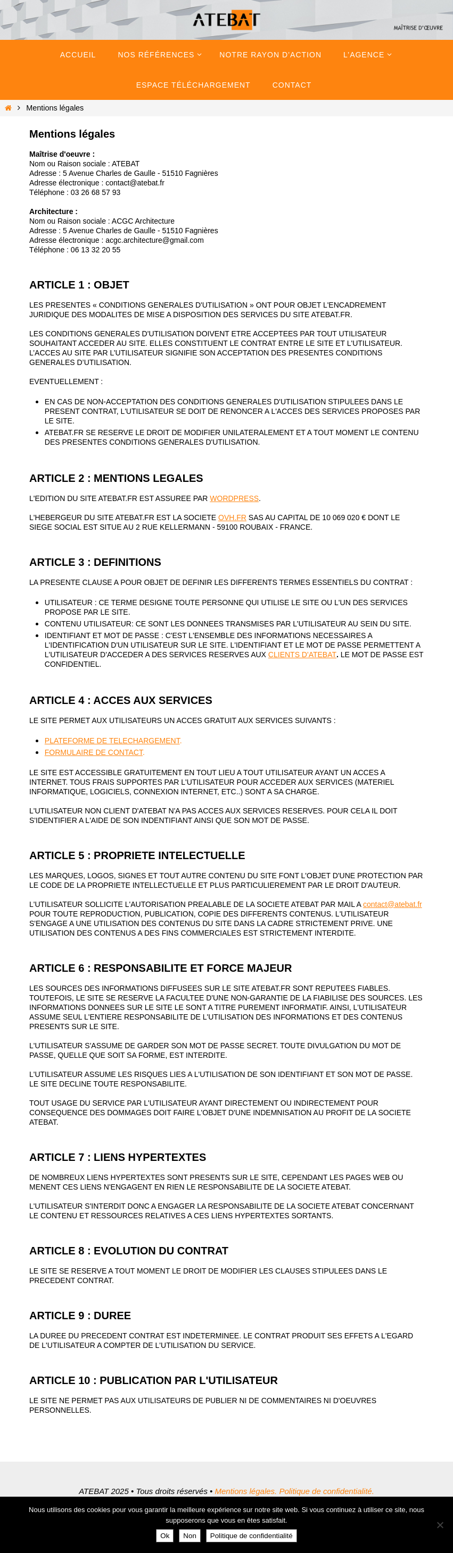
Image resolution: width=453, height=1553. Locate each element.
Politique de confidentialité (251, 1536)
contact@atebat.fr (392, 904)
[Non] (439, 1525)
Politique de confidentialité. (326, 1491)
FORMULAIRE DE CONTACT (94, 752)
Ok (164, 1536)
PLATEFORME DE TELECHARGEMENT (112, 740)
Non (189, 1536)
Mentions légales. (246, 1491)
